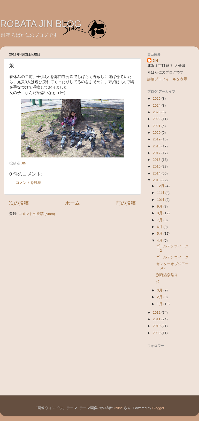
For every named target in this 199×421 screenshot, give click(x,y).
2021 (157, 126)
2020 (157, 132)
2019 (157, 139)
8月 (160, 213)
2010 (157, 326)
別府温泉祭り (167, 275)
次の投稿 (19, 203)
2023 (157, 112)
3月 (160, 290)
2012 (157, 312)
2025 (157, 98)
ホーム (72, 203)
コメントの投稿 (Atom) (36, 214)
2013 (157, 180)
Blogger (158, 408)
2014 (157, 173)
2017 (157, 153)
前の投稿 (126, 203)
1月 (160, 304)
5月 (160, 233)
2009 (157, 333)
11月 (161, 193)
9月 (160, 206)
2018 (157, 146)
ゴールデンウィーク (172, 257)
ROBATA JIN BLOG (40, 24)
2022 (157, 119)
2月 (160, 297)
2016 (157, 160)
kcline (118, 408)
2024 (157, 105)
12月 (161, 186)
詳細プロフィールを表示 (167, 79)
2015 (157, 166)
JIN (155, 60)
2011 (157, 319)
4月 (160, 240)
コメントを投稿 (28, 183)
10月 (161, 200)
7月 (160, 220)
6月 (160, 227)
